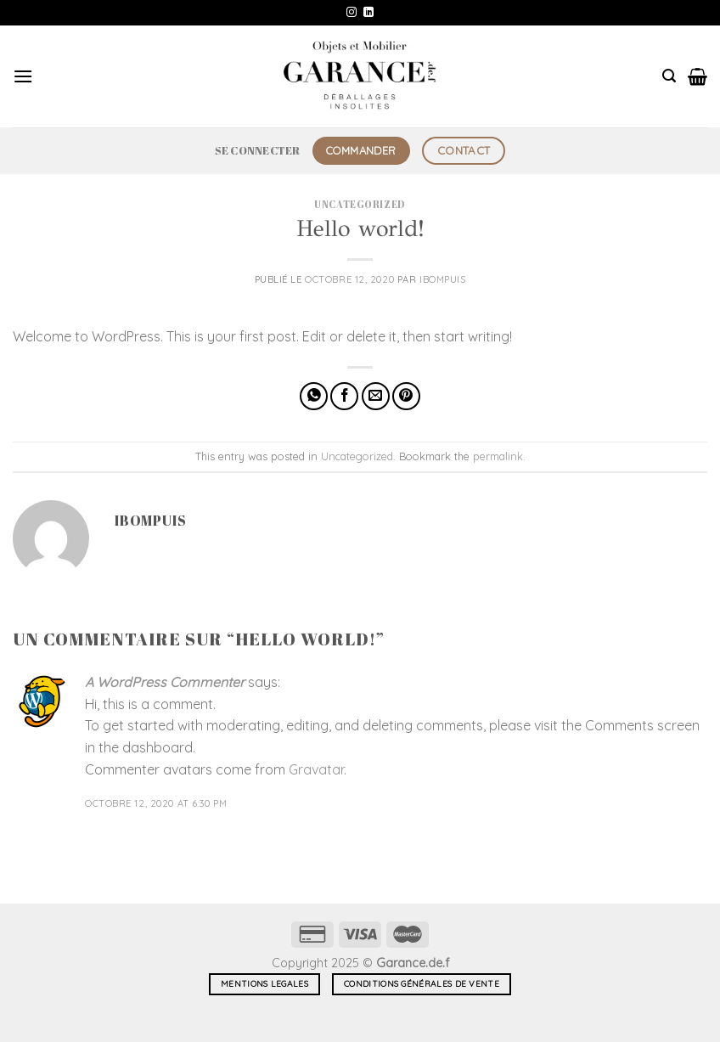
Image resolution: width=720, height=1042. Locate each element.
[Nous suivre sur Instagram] (351, 13)
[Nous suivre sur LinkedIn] (368, 13)
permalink (498, 456)
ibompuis (442, 279)
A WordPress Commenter (165, 681)
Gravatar (316, 769)
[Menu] (23, 76)
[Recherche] (669, 76)
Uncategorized (359, 204)
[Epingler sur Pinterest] (406, 396)
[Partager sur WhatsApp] (314, 396)
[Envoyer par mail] (376, 396)
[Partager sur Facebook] (344, 396)
